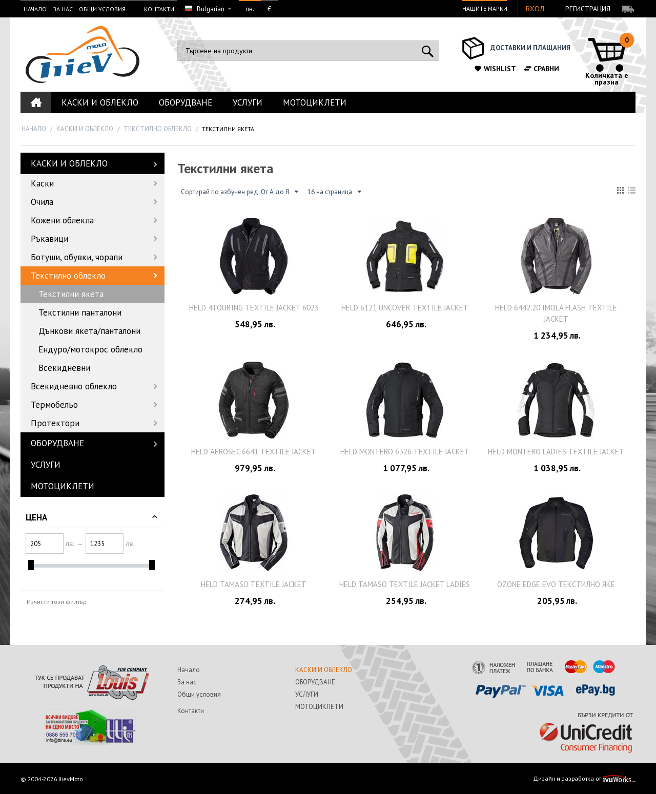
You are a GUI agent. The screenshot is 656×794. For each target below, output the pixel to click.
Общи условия (102, 9)
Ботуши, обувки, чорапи (76, 257)
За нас (63, 9)
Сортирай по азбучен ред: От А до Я (239, 192)
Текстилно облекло (158, 128)
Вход (535, 8)
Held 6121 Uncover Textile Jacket (404, 307)
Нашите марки (484, 8)
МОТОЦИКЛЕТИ (314, 102)
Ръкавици (49, 238)
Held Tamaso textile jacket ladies (404, 584)
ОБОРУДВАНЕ (185, 102)
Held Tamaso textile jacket (253, 584)
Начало (35, 9)
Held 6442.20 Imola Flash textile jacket (556, 313)
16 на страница (334, 192)
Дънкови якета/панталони (89, 331)
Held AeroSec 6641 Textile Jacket (253, 451)
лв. (249, 9)
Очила (42, 201)
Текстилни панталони (79, 312)
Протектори (55, 423)
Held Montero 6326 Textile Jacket (404, 451)
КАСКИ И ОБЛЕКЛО (99, 102)
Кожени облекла (62, 220)
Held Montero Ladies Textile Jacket (556, 451)
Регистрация (587, 8)
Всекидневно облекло (74, 386)
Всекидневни (64, 367)
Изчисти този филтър (57, 601)
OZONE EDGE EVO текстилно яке (556, 584)
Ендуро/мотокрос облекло (90, 349)
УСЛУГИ (247, 102)
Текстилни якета (71, 294)
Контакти (159, 9)
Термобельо (54, 404)
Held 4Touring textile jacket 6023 (254, 307)
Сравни (541, 68)
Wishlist (495, 68)
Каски (42, 183)
